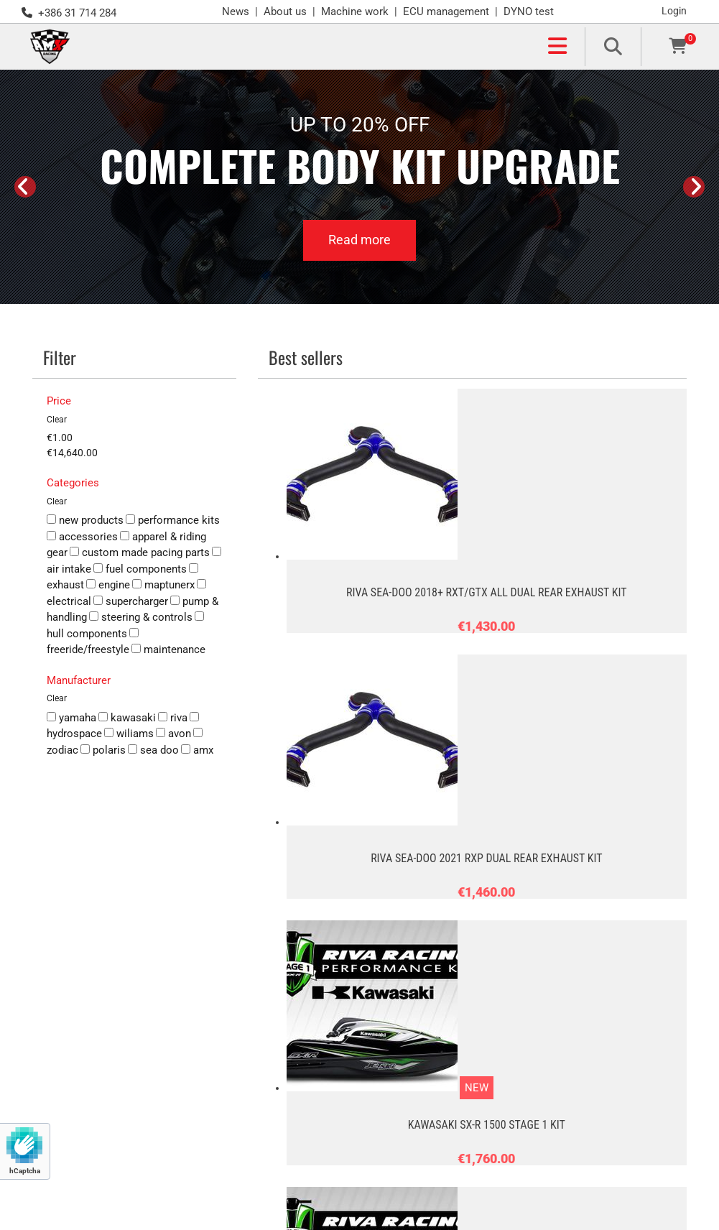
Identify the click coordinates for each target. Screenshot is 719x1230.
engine (108, 584)
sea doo (153, 750)
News (235, 11)
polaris (103, 750)
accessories (82, 536)
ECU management (446, 11)
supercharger (130, 601)
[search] (612, 46)
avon (173, 733)
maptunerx (163, 584)
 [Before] (25, 187)
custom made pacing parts (140, 552)
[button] (327, 46)
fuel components (140, 569)
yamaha (71, 717)
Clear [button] (57, 420)
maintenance (168, 649)
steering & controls (140, 617)
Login (674, 11)
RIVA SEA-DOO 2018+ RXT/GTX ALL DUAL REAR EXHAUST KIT (486, 592)
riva (172, 717)
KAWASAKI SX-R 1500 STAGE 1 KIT (486, 1125)
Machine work (355, 11)
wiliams (129, 733)
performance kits (173, 520)
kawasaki (127, 717)
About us (285, 11)
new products (85, 520)
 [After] (694, 187)
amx (197, 750)
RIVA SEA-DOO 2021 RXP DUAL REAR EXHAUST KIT (486, 858)
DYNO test (529, 11)
